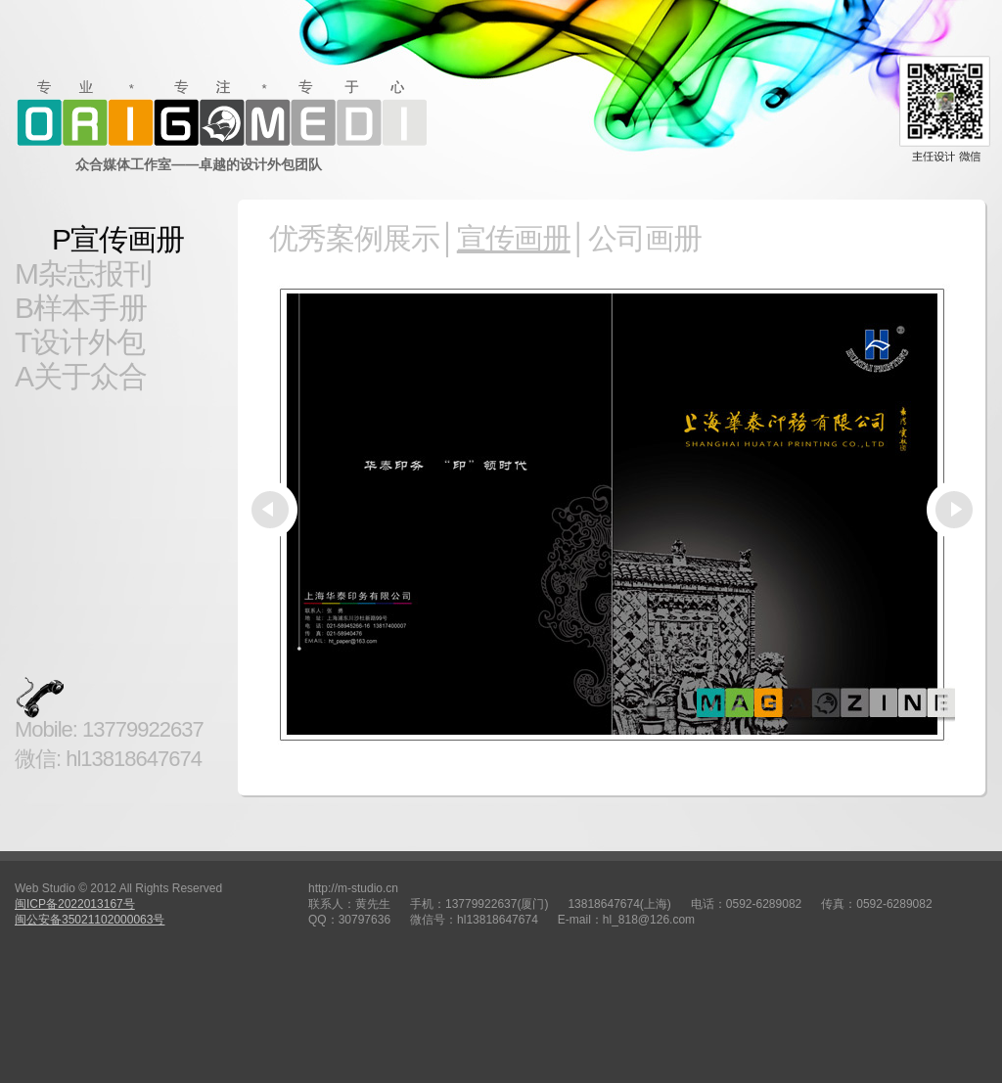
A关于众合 (81, 376)
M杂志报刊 (83, 273)
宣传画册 (513, 238)
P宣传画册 (118, 239)
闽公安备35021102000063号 (89, 919)
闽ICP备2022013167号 (75, 904)
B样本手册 (81, 308)
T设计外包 (80, 342)
